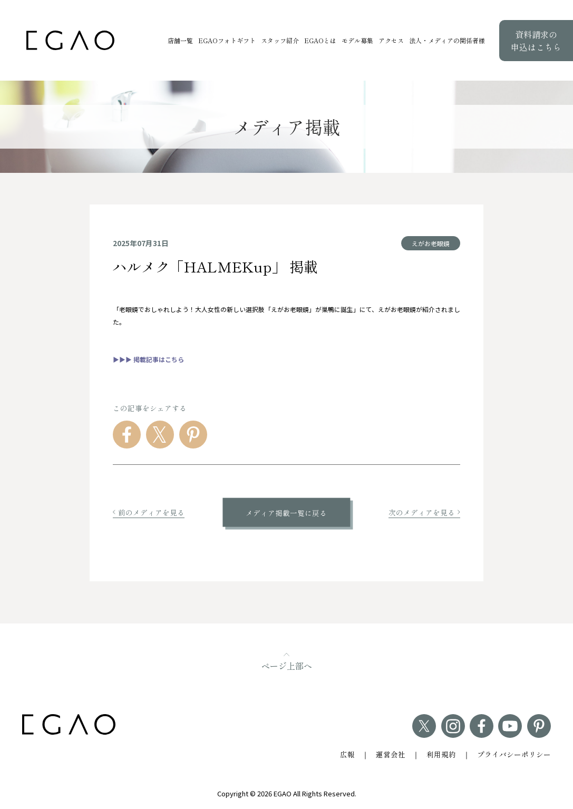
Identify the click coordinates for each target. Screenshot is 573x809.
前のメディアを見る (148, 512)
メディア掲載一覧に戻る (286, 512)
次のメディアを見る (424, 512)
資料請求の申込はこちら (536, 40)
